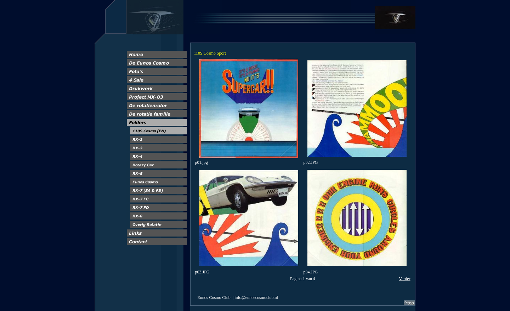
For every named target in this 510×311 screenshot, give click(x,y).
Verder (404, 278)
